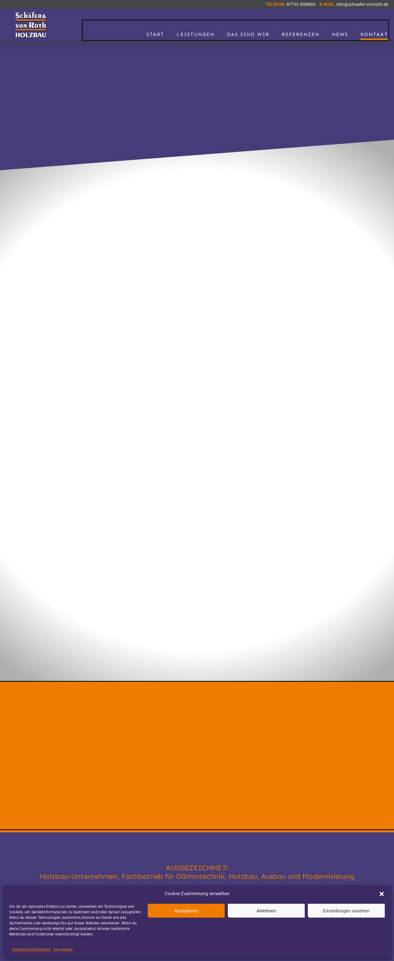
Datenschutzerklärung (31, 949)
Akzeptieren (186, 910)
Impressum (63, 949)
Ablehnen (266, 910)
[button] (382, 894)
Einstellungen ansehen (346, 910)
